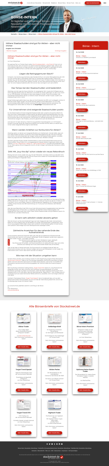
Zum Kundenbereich (93, 3)
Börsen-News (23, 34)
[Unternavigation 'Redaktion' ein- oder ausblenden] (54, 3)
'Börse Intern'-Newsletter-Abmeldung (27, 448)
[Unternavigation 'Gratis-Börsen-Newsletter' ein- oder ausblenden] (34, 3)
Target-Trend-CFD (39, 268)
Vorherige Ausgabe (60, 51)
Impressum (65, 450)
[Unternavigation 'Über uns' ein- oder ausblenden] (77, 3)
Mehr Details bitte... (24, 347)
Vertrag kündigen (73, 450)
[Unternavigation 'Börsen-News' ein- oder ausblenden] (62, 3)
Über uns (47, 450)
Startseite (14, 34)
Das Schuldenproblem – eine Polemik (43, 64)
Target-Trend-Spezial (32, 278)
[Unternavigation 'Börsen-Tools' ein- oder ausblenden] (70, 3)
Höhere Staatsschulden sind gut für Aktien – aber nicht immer (57, 34)
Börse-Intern (32, 34)
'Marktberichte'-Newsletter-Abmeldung (81, 448)
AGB (52, 450)
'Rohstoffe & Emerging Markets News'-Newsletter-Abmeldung (54, 448)
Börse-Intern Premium (14, 260)
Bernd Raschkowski (24, 336)
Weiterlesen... (82, 62)
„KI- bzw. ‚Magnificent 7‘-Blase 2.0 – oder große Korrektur (29, 143)
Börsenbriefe (41, 450)
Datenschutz (57, 450)
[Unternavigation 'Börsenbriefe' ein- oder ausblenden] (46, 3)
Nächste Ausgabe (12, 51)
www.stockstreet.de (13, 290)
